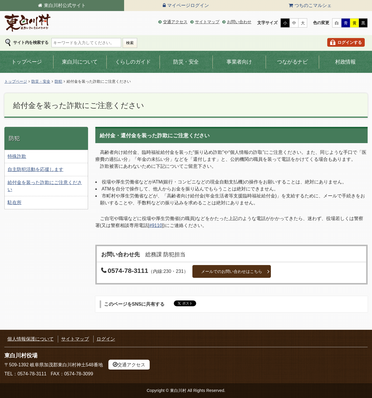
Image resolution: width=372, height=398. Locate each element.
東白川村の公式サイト (27, 23)
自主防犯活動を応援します (35, 169)
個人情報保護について (30, 338)
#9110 (155, 225)
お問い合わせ (239, 21)
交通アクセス (175, 21)
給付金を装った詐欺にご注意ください (45, 186)
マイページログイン (188, 5)
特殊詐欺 (17, 156)
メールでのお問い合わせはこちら (231, 271)
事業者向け (239, 62)
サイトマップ (207, 21)
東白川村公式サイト (65, 5)
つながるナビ (292, 62)
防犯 (58, 81)
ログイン (105, 338)
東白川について (80, 62)
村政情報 (345, 62)
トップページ (26, 62)
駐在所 (15, 202)
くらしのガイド (133, 62)
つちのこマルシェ (313, 5)
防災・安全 (186, 62)
